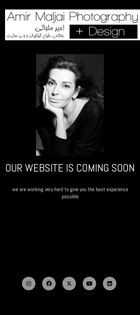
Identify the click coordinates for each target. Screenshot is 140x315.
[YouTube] (89, 283)
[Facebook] (49, 283)
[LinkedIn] (109, 283)
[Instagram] (28, 283)
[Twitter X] (69, 283)
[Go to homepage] (72, 25)
